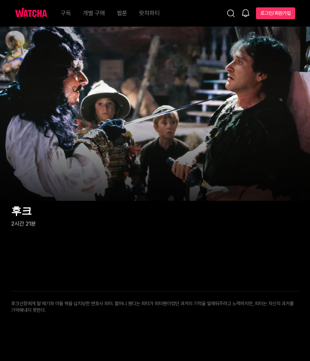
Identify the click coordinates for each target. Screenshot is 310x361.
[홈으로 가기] (35, 13)
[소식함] (245, 14)
